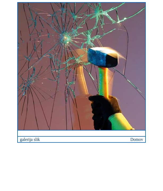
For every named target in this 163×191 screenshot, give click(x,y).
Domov (136, 139)
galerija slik (30, 139)
